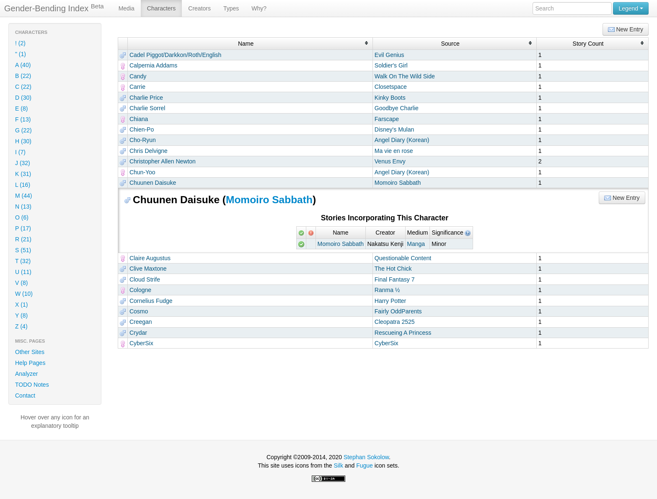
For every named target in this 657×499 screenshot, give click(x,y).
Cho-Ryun (142, 140)
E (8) (21, 108)
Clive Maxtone (148, 268)
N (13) (23, 206)
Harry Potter (390, 300)
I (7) (20, 152)
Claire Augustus (150, 258)
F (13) (23, 119)
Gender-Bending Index (54, 8)
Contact (25, 395)
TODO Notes (32, 384)
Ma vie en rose (394, 150)
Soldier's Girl (391, 65)
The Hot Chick (393, 268)
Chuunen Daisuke (152, 182)
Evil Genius (389, 55)
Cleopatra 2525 (395, 321)
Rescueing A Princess (403, 332)
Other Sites (29, 352)
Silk (338, 465)
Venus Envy (390, 161)
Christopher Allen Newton (162, 161)
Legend (630, 8)
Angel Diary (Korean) (402, 140)
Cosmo (138, 311)
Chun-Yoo (142, 172)
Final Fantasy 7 (395, 279)
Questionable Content (403, 258)
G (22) (23, 130)
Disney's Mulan (394, 129)
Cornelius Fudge (151, 300)
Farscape (387, 119)
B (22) (23, 75)
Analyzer (26, 373)
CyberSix (141, 343)
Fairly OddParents (398, 311)
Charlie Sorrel (147, 108)
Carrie (137, 86)
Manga (416, 243)
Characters (161, 8)
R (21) (23, 239)
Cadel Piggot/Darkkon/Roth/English (175, 55)
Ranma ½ (387, 290)
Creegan (140, 321)
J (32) (22, 163)
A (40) (23, 65)
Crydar (138, 332)
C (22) (23, 86)
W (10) (24, 293)
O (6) (21, 217)
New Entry (625, 29)
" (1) (20, 54)
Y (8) (21, 315)
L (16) (22, 184)
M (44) (23, 195)
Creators (199, 8)
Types (231, 8)
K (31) (23, 174)
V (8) (21, 282)
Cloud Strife (144, 279)
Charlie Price (146, 97)
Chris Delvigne (148, 150)
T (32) (23, 261)
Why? (258, 8)
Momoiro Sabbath (398, 182)
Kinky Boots (390, 97)
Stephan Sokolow (366, 457)
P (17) (23, 228)
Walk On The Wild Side (405, 76)
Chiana (138, 119)
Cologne (140, 290)
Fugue (364, 465)
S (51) (23, 250)
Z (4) (21, 326)
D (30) (23, 97)
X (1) (21, 304)
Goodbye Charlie (397, 108)
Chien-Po (141, 129)
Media (127, 8)
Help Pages (30, 362)
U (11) (23, 272)
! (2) (20, 43)
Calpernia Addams (153, 65)
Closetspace (391, 86)
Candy (137, 76)
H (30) (23, 141)
